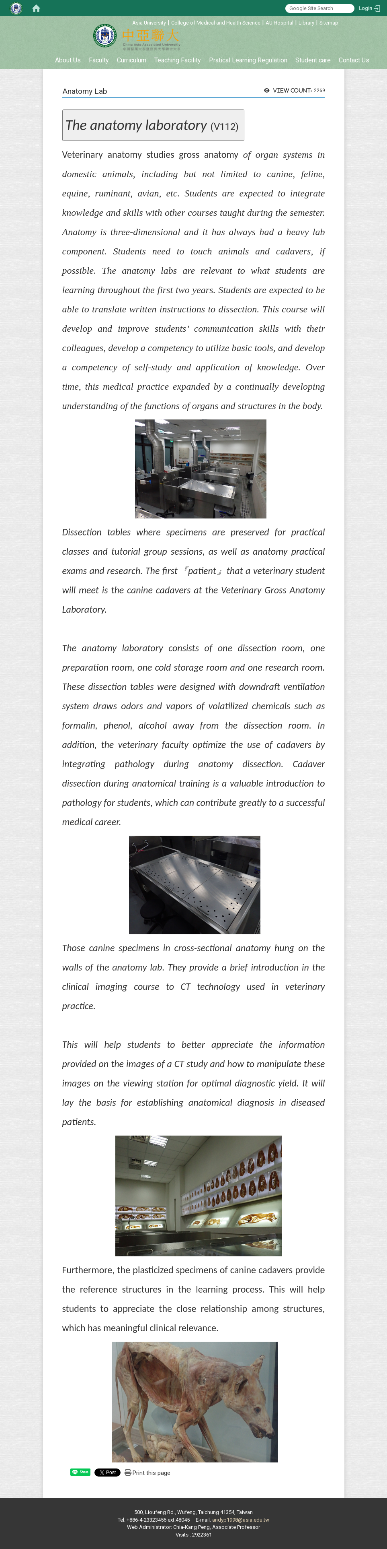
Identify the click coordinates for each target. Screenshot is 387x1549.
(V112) (154, 125)
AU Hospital (279, 23)
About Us (68, 60)
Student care (313, 60)
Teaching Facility (177, 60)
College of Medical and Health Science (215, 23)
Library (306, 23)
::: (128, 22)
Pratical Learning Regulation (248, 60)
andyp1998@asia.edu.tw (240, 1520)
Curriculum (131, 60)
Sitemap (328, 23)
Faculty (99, 60)
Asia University (149, 23)
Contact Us (354, 60)
